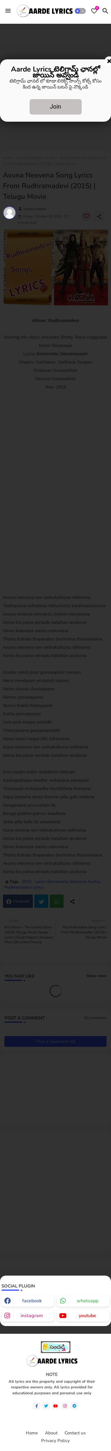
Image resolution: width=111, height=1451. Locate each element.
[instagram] (65, 1405)
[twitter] (46, 1405)
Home (32, 1433)
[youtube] (55, 1405)
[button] (80, 11)
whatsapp (87, 1301)
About (51, 1433)
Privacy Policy (55, 1441)
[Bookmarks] (94, 11)
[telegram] (74, 1405)
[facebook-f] (36, 1405)
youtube (87, 1315)
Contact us (75, 1433)
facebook (32, 1301)
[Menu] (8, 11)
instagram (32, 1315)
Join (55, 106)
